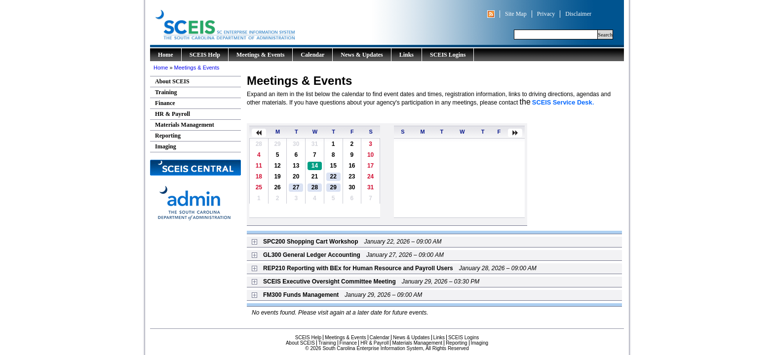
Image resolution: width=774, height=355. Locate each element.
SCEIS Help (205, 54)
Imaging (165, 146)
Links (406, 54)
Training (166, 92)
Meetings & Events (260, 54)
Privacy (546, 13)
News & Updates (362, 54)
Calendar (312, 54)
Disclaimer (578, 13)
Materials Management (184, 124)
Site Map (516, 13)
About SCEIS (172, 81)
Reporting (168, 135)
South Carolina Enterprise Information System (266, 22)
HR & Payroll (172, 113)
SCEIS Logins (447, 54)
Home (165, 54)
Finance (165, 103)
